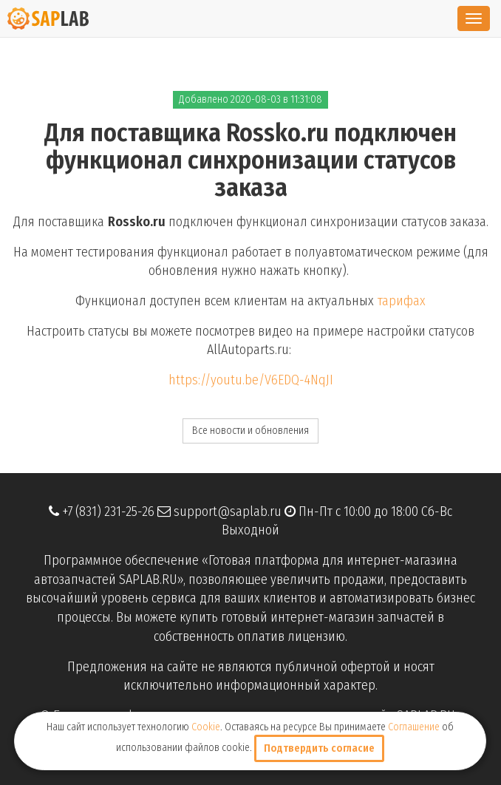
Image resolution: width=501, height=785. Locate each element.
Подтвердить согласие (319, 748)
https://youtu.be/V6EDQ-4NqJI (250, 380)
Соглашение (414, 727)
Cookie (205, 727)
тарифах (402, 301)
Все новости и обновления (250, 430)
